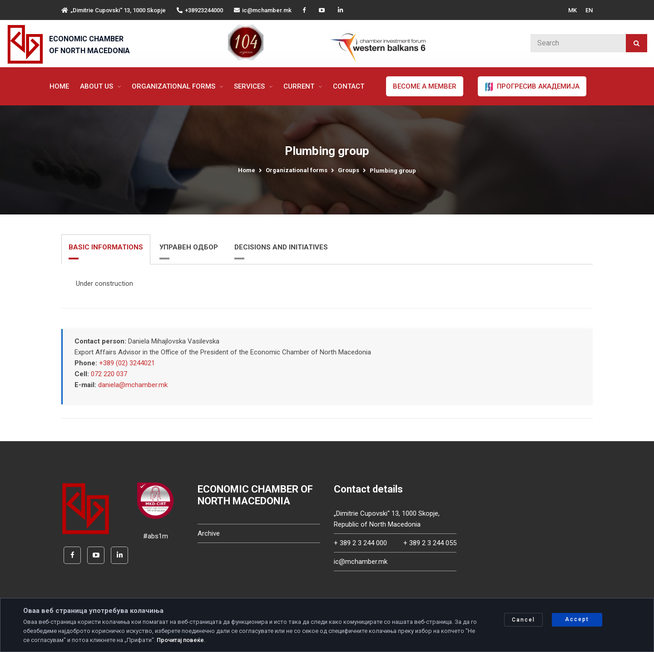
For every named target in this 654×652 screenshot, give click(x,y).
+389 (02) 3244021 (127, 363)
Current (299, 86)
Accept (577, 619)
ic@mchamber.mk (263, 10)
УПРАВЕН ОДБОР (188, 247)
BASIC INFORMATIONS (106, 247)
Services (250, 86)
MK (572, 10)
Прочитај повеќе (180, 640)
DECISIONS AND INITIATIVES (281, 247)
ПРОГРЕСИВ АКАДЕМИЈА (532, 86)
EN (589, 10)
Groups (348, 170)
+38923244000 (200, 10)
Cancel (523, 620)
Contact (348, 86)
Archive (209, 533)
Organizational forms (174, 86)
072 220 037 (109, 374)
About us (97, 86)
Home (59, 86)
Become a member (424, 86)
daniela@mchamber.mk (133, 385)
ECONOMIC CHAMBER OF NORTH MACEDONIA (89, 45)
